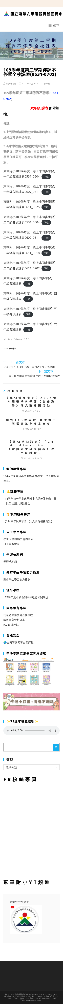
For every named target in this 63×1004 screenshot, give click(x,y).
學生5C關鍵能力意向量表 (18, 539)
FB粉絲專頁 (31, 829)
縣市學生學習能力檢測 (16, 579)
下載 (46, 176)
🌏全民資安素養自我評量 (18, 642)
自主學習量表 (11, 544)
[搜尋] (56, 747)
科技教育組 (11, 83)
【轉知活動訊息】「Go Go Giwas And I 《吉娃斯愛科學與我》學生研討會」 (32, 447)
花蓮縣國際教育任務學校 (18, 615)
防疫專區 (12, 348)
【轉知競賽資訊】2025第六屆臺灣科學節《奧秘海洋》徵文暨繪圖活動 (31, 401)
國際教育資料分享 (14, 620)
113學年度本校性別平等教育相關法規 (25, 597)
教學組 (47, 83)
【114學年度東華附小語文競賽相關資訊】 (28, 521)
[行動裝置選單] (54, 25)
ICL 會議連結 (11, 624)
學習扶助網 (10, 561)
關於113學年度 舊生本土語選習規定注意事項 (31, 422)
